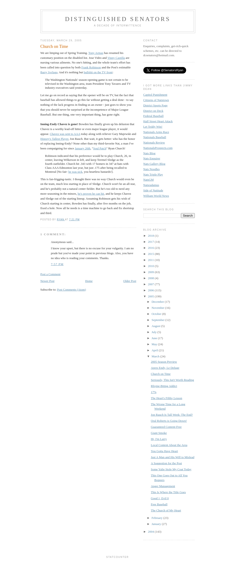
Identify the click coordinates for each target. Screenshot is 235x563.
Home (89, 281)
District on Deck (153, 111)
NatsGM (148, 179)
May (155, 344)
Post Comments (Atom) (71, 289)
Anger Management (163, 486)
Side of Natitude (153, 190)
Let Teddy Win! (153, 126)
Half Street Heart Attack (158, 121)
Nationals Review (154, 142)
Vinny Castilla (116, 58)
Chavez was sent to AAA (65, 134)
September (158, 320)
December (158, 301)
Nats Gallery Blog (154, 163)
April (155, 350)
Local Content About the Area (169, 445)
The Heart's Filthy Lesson (166, 398)
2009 (151, 272)
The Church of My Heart (166, 510)
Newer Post (47, 281)
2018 (151, 235)
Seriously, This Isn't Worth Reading (172, 380)
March (156, 356)
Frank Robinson (91, 67)
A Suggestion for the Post (166, 463)
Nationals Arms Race (156, 132)
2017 (151, 241)
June (155, 338)
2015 (151, 254)
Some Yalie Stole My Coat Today (171, 469)
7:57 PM (57, 264)
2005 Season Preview (164, 361)
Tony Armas (95, 53)
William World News (156, 195)
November (158, 308)
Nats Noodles (151, 169)
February (157, 518)
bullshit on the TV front (98, 72)
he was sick (75, 171)
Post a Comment (50, 274)
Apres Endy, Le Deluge (165, 367)
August (156, 326)
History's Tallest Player (54, 139)
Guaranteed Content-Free (166, 427)
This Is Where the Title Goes (168, 492)
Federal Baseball (153, 116)
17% (153, 392)
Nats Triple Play (153, 174)
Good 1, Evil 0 (160, 498)
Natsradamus (151, 185)
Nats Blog (149, 153)
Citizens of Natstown (156, 100)
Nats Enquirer (151, 158)
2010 (151, 266)
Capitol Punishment (155, 94)
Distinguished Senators (117, 19)
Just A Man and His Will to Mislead (172, 457)
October (157, 314)
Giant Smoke (159, 433)
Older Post (129, 281)
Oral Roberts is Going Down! (169, 420)
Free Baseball (159, 504)
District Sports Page (155, 105)
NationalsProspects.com (158, 148)
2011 (151, 260)
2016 (151, 248)
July (154, 332)
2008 (151, 278)
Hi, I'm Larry (159, 439)
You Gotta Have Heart (164, 451)
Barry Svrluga (49, 72)
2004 (151, 531)
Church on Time (161, 374)
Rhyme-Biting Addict (164, 386)
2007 (151, 284)
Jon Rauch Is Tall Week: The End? (172, 414)
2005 (151, 296)
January (157, 524)
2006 (151, 290)
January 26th (82, 148)
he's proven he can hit (91, 193)
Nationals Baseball (154, 137)
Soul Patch (99, 148)
